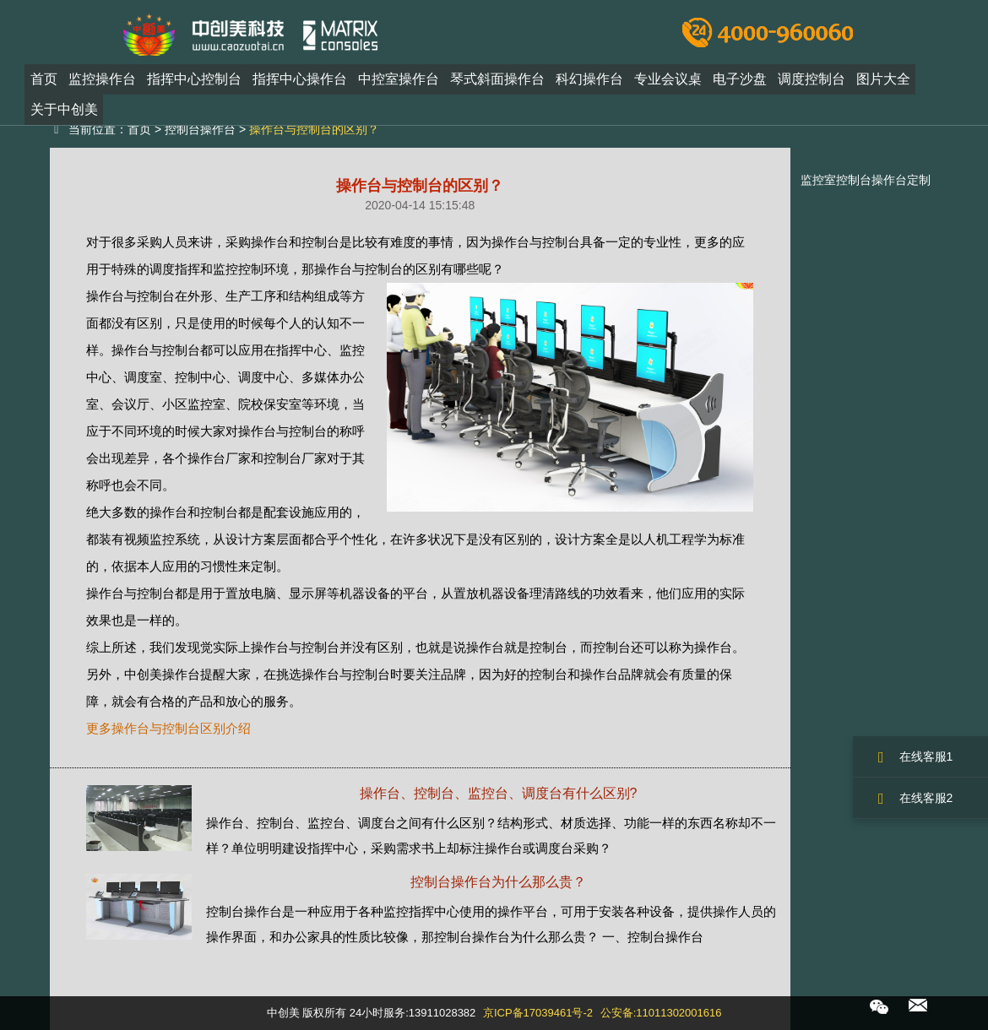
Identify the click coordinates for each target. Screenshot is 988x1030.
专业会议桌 (668, 79)
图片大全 (883, 79)
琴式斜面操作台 (497, 79)
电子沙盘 (740, 79)
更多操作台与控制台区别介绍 (168, 728)
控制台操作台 (200, 129)
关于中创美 (64, 109)
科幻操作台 (589, 79)
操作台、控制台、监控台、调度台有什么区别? (499, 793)
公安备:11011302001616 (661, 1012)
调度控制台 (811, 79)
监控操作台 (102, 79)
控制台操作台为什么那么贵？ (498, 882)
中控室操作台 (398, 79)
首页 (43, 79)
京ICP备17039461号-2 (538, 1012)
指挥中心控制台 (194, 79)
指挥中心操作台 (299, 79)
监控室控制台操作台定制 (866, 180)
